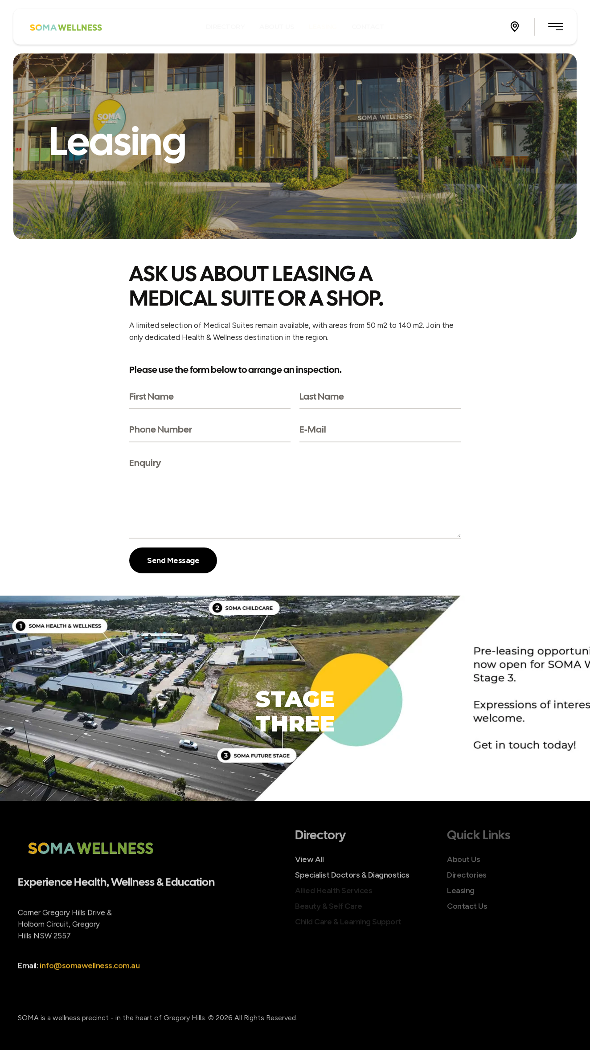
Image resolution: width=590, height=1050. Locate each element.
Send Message (173, 560)
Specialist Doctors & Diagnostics (352, 875)
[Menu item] (225, 26)
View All (309, 859)
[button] (514, 26)
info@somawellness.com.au (89, 978)
